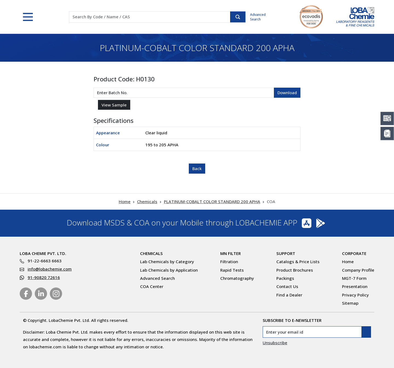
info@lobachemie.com (50, 269)
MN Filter (230, 253)
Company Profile (358, 270)
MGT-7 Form (354, 278)
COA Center (151, 286)
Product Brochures (294, 270)
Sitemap (350, 303)
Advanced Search (258, 17)
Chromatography (237, 278)
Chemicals (147, 201)
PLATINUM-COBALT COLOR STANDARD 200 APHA (212, 201)
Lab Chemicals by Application (169, 270)
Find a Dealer (289, 295)
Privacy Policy (355, 295)
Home (125, 201)
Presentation (354, 286)
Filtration (229, 261)
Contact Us (287, 286)
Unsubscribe (275, 342)
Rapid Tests (232, 270)
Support (285, 253)
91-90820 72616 (44, 277)
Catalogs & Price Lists (298, 261)
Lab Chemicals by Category (167, 261)
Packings (285, 278)
